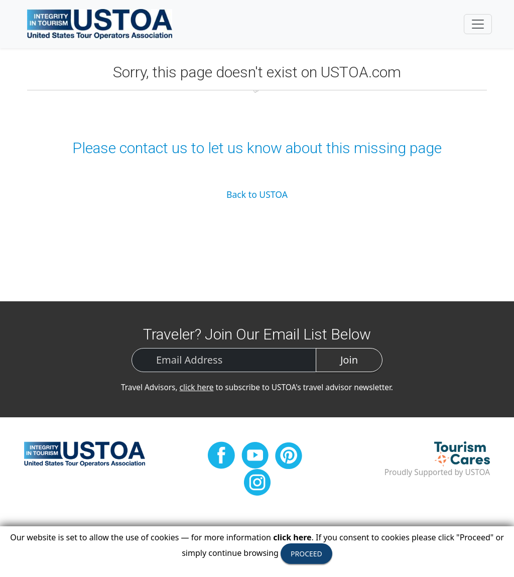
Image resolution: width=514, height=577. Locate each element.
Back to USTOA (257, 194)
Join (349, 360)
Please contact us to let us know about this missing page (257, 148)
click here (197, 387)
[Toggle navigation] (478, 24)
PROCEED (306, 553)
